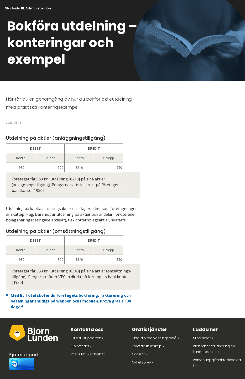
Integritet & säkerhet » (89, 354)
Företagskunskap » (148, 346)
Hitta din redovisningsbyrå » (155, 338)
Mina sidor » (203, 338)
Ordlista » (140, 354)
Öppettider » (81, 346)
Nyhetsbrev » (142, 362)
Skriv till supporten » (87, 338)
